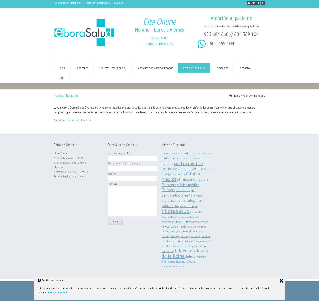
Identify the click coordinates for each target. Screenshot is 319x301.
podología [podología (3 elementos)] (194, 241)
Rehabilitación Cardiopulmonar (155, 68)
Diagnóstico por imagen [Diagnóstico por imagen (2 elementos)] (186, 206)
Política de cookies (58, 292)
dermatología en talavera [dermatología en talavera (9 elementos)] (182, 195)
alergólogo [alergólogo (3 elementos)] (176, 153)
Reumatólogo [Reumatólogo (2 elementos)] (167, 251)
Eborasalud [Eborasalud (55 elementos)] (176, 211)
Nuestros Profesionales (113, 68)
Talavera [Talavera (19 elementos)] (182, 250)
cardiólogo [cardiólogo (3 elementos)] (167, 164)
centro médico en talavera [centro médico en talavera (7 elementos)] (181, 168)
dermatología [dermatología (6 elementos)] (185, 190)
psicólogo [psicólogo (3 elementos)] (167, 246)
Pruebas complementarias (97, 2)
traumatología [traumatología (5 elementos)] (185, 261)
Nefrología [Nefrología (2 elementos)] (174, 236)
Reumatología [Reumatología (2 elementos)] (199, 246)
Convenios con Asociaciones (68, 2)
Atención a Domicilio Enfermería (72, 120)
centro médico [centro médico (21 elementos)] (188, 163)
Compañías (221, 68)
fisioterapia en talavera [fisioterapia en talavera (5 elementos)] (177, 226)
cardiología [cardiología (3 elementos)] (196, 158)
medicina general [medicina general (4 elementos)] (180, 231)
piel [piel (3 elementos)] (186, 241)
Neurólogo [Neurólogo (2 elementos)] (195, 236)
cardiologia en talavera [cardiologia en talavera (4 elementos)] (196, 153)
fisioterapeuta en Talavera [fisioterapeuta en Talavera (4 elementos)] (178, 222)
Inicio (62, 68)
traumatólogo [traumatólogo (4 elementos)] (170, 266)
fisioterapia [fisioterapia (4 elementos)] (201, 222)
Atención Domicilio (194, 68)
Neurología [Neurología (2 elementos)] (185, 236)
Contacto (244, 68)
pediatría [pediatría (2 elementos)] (179, 241)
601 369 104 (246, 34)
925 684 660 (216, 34)
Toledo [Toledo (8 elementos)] (190, 256)
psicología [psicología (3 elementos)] (205, 241)
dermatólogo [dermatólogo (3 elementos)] (169, 200)
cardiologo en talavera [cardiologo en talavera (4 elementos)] (175, 158)
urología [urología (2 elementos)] (182, 266)
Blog (61, 78)
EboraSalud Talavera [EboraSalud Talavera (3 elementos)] (188, 216)
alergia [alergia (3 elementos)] (165, 153)
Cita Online (159, 21)
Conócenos (81, 68)
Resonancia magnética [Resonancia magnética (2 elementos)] (183, 246)
